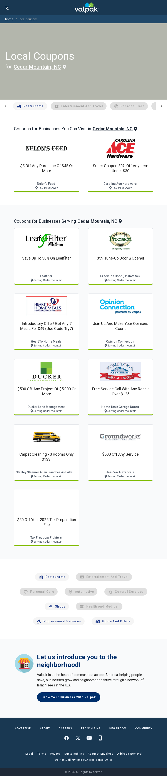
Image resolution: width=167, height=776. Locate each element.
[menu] (6, 8)
